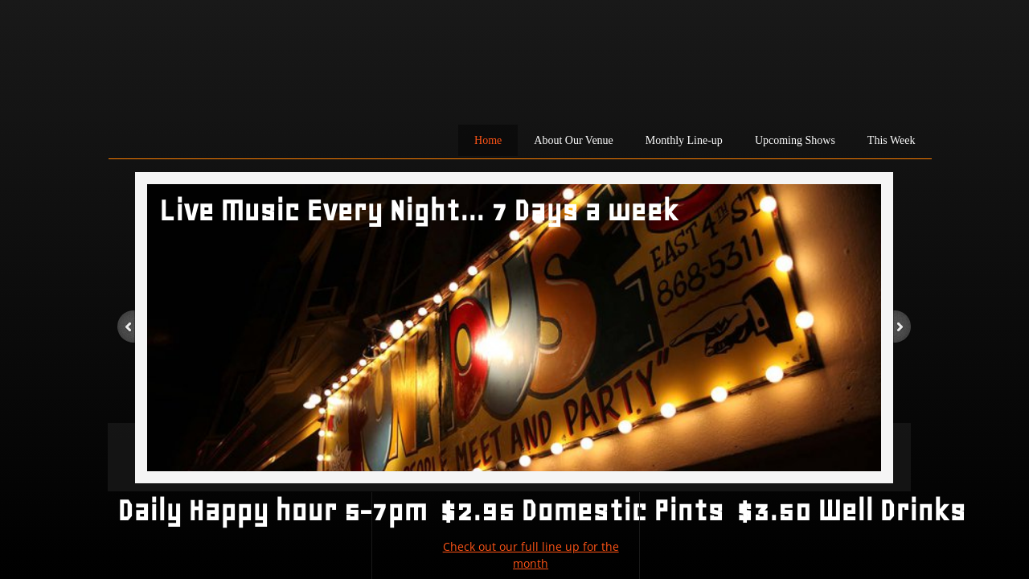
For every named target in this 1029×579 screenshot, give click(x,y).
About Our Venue (573, 140)
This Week (891, 140)
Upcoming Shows (795, 140)
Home (488, 140)
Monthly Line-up (684, 140)
